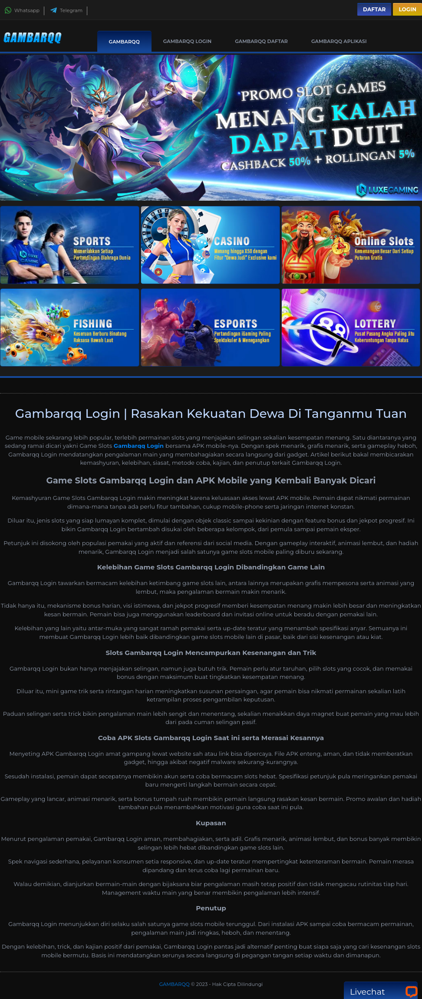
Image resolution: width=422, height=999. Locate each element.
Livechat (381, 992)
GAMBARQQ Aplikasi (339, 41)
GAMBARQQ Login (187, 41)
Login (407, 9)
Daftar (374, 9)
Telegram (66, 10)
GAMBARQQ (124, 42)
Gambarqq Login (139, 445)
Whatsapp (22, 10)
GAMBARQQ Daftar (261, 41)
